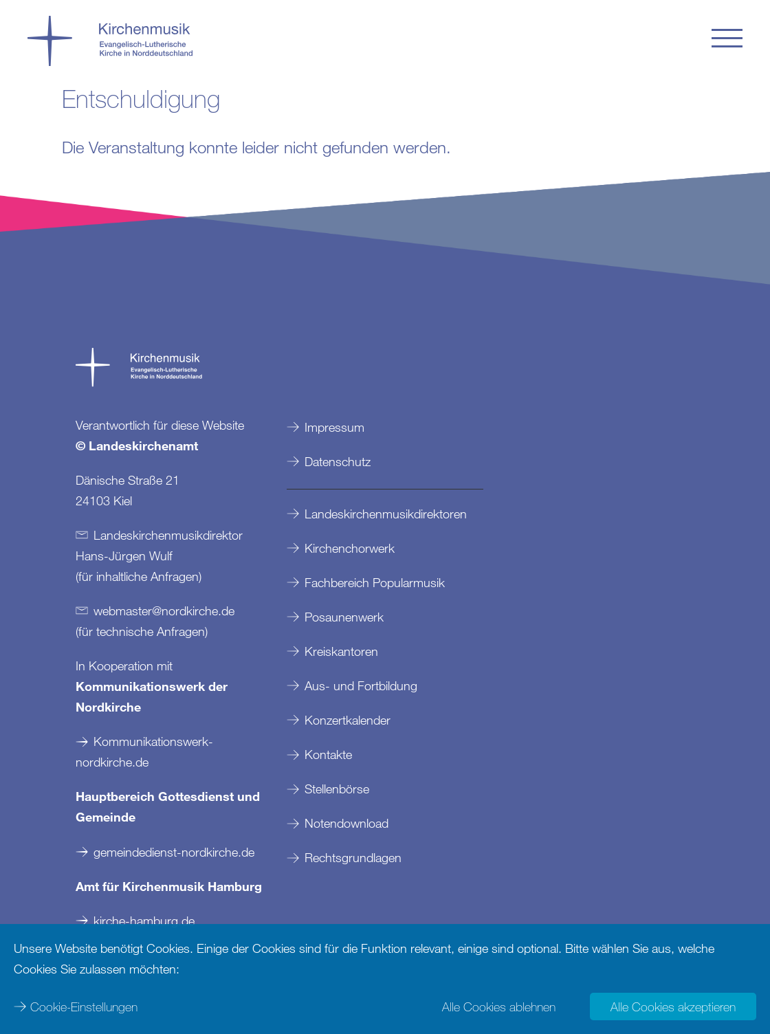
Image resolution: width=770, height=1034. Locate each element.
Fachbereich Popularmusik (375, 582)
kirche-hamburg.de (144, 920)
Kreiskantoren (341, 651)
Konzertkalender (347, 719)
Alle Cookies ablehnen (499, 1006)
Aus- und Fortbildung (361, 685)
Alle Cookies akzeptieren (673, 1006)
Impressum (334, 426)
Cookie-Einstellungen (84, 1006)
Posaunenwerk (344, 616)
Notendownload (346, 822)
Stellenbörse (337, 788)
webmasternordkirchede (164, 610)
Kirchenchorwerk (350, 548)
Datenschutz (338, 461)
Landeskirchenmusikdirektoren (386, 513)
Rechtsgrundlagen (353, 857)
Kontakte (328, 754)
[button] (727, 38)
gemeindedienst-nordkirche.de (174, 851)
